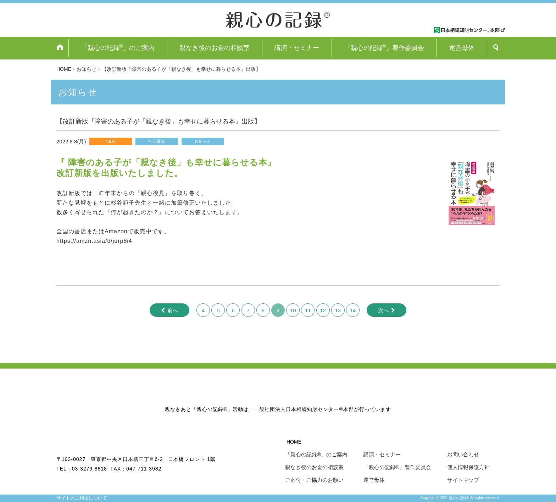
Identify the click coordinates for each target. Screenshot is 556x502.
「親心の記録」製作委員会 (384, 47)
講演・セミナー (296, 47)
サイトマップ (463, 480)
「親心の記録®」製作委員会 (397, 467)
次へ (383, 310)
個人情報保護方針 (468, 467)
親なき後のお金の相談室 (214, 47)
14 (353, 310)
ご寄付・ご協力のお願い (314, 480)
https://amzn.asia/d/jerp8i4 (94, 241)
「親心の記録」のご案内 (118, 47)
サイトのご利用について (81, 498)
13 (338, 310)
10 (293, 310)
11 (308, 310)
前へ (172, 310)
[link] (123, 203)
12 (323, 310)
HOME (294, 442)
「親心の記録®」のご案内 (316, 454)
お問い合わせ (463, 454)
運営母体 (461, 47)
